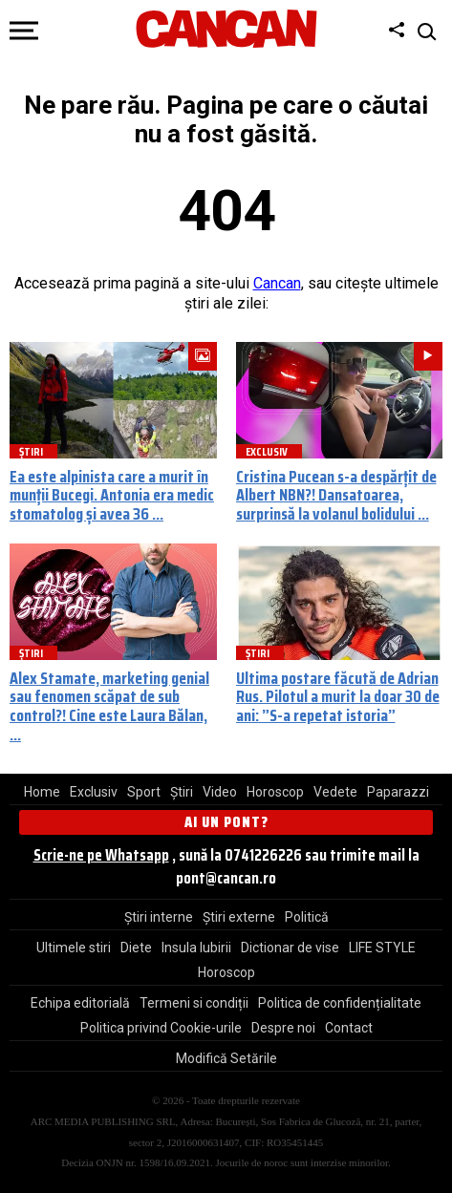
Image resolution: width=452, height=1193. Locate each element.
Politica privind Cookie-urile (161, 1027)
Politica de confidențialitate (339, 1003)
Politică (307, 917)
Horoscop (275, 791)
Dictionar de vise (290, 947)
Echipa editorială (80, 1003)
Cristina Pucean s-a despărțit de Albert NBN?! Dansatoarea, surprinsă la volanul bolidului (336, 495)
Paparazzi (398, 791)
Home (42, 791)
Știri (181, 791)
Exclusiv (94, 791)
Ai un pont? (226, 822)
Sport (144, 791)
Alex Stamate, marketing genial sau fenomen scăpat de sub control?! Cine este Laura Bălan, (109, 697)
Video (220, 791)
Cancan (277, 283)
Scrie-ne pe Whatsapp (101, 854)
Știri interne (158, 917)
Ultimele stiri (73, 947)
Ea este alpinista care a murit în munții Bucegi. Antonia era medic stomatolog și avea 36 (112, 495)
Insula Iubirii (196, 947)
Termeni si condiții (194, 1003)
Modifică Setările (226, 1058)
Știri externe (239, 917)
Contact (349, 1027)
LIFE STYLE (382, 947)
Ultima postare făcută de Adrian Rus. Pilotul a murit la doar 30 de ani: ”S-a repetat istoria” (338, 697)
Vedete (335, 791)
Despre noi (283, 1027)
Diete (136, 947)
